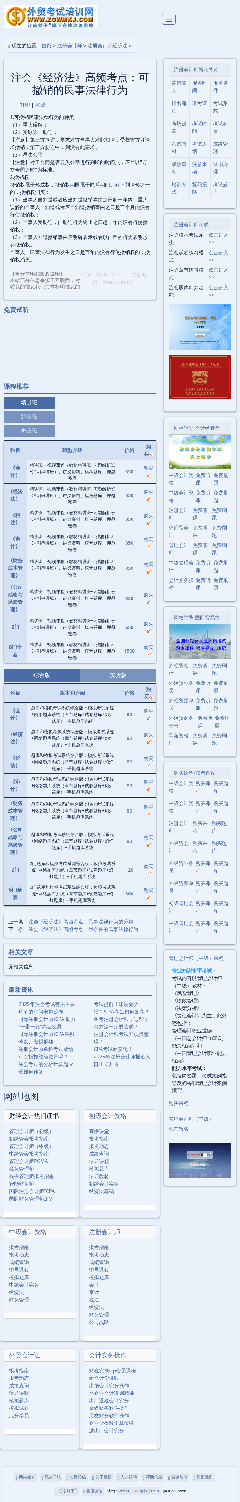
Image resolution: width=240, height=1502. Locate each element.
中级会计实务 (24, 1284)
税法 (94, 1299)
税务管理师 (21, 1168)
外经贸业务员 (181, 686)
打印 (25, 104)
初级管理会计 (181, 907)
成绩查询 (99, 1153)
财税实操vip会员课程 (112, 1370)
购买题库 (220, 787)
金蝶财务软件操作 (109, 1408)
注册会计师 (69, 45)
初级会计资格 (108, 1116)
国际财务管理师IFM (31, 1198)
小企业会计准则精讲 (111, 1393)
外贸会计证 (24, 1355)
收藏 (40, 104)
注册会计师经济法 (108, 45)
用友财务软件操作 (109, 1415)
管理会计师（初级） (31, 1131)
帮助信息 (152, 1477)
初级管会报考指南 (29, 1138)
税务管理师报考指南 (31, 1176)
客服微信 (92, 1491)
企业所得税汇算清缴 (111, 1423)
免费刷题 (220, 479)
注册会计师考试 (191, 224)
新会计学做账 (104, 1378)
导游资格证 (179, 739)
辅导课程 (99, 1161)
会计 (94, 1284)
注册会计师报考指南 (196, 69)
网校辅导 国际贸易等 (197, 617)
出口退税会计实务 (109, 1400)
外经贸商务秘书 (181, 721)
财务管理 (19, 1299)
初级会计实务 (104, 1183)
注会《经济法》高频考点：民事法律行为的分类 (80, 921)
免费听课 (203, 479)
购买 (148, 471)
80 (129, 714)
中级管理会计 (181, 566)
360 (129, 893)
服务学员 (19, 1415)
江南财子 (66, 1490)
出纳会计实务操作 (109, 1385)
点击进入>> (218, 238)
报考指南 (99, 1138)
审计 (94, 1292)
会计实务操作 (108, 1355)
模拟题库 (99, 1168)
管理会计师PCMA (28, 1161)
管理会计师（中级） (31, 1146)
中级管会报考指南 (29, 1153)
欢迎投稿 (76, 1477)
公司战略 (99, 1322)
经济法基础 (101, 1191)
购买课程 (203, 787)
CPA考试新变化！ (113, 1049)
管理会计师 (179, 549)
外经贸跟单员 (181, 704)
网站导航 (51, 1477)
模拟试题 (19, 1408)
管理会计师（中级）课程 (196, 958)
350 (129, 471)
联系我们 (203, 1477)
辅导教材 (99, 1176)
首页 (47, 45)
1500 (129, 651)
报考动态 (99, 1146)
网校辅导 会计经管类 (197, 428)
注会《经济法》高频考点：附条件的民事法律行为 (83, 929)
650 (129, 627)
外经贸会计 (179, 531)
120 (129, 870)
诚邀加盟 (178, 1477)
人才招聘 (127, 1477)
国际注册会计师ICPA (32, 1191)
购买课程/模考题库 (195, 772)
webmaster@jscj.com (139, 1491)
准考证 (199, 103)
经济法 (16, 1292)
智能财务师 (21, 1183)
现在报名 (179, 1128)
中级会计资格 (28, 1231)
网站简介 (25, 1477)
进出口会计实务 (106, 1430)
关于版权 (101, 1477)
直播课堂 (99, 1131)
